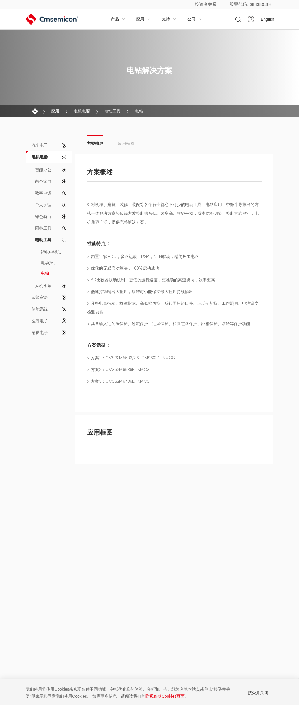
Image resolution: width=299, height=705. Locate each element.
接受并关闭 (258, 692)
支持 (169, 19)
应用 (143, 19)
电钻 (139, 111)
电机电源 (82, 111)
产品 (118, 19)
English (267, 19)
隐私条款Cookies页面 (165, 696)
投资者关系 (206, 4)
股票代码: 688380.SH (250, 4)
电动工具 (112, 111)
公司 (194, 19)
